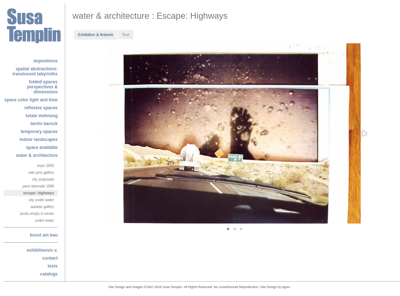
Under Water (44, 220)
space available (42, 147)
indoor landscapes (38, 139)
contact (50, 258)
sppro (286, 287)
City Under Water (41, 200)
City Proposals (43, 179)
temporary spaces (39, 131)
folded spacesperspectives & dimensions (42, 86)
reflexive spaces (41, 107)
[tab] (95, 34)
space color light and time (31, 99)
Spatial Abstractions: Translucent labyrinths (35, 71)
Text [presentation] (125, 34)
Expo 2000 (45, 166)
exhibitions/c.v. (42, 250)
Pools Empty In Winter (37, 214)
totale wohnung (42, 115)
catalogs (49, 274)
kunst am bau (44, 235)
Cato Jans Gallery (41, 172)
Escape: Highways (38, 193)
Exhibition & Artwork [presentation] (95, 34)
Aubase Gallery (42, 207)
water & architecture (37, 155)
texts (53, 266)
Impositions (46, 60)
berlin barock (44, 123)
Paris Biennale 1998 (38, 186)
